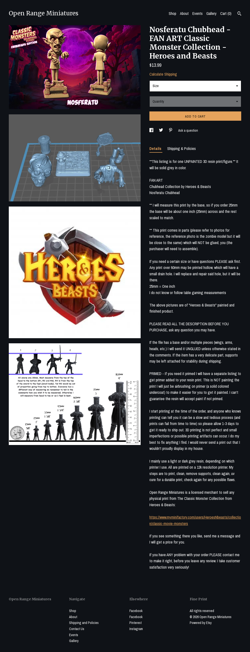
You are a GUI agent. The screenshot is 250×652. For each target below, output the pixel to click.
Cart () (225, 13)
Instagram (136, 629)
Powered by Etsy (201, 623)
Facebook (136, 611)
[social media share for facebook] (151, 130)
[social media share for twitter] (161, 130)
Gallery (211, 13)
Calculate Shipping (163, 74)
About (184, 13)
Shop (172, 13)
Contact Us (76, 629)
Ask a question (188, 130)
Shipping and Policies (84, 623)
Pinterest (135, 623)
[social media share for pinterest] (171, 130)
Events (197, 13)
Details (155, 148)
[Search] (239, 14)
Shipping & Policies (181, 148)
